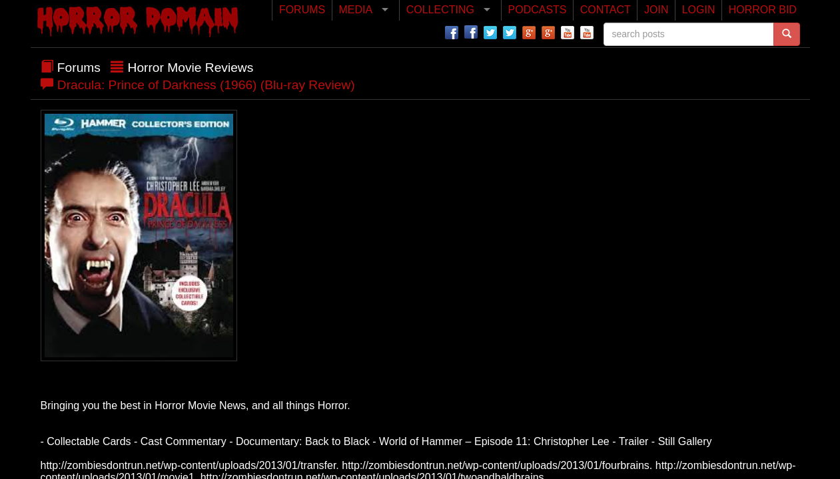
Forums (79, 68)
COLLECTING (440, 9)
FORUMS (302, 9)
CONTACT (605, 9)
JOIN (656, 9)
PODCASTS (537, 9)
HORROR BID (763, 9)
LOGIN (698, 9)
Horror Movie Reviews (191, 68)
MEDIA (355, 9)
